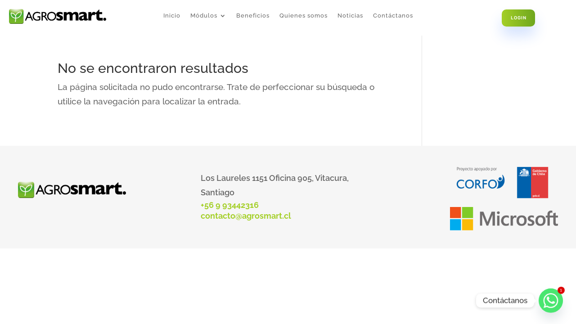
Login (518, 18)
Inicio (171, 16)
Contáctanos (393, 16)
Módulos (203, 16)
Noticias (350, 16)
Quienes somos (303, 16)
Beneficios (253, 16)
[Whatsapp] (551, 300)
